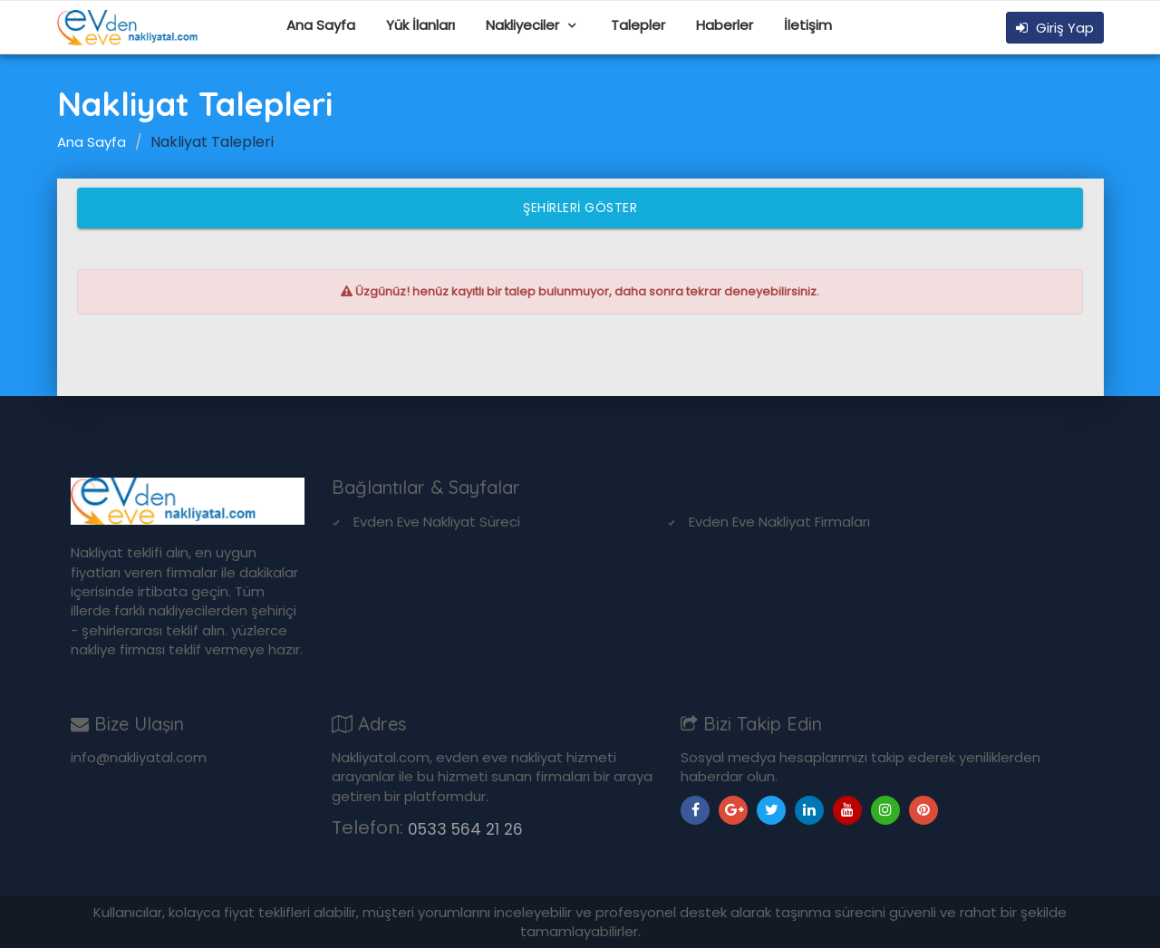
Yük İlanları (420, 24)
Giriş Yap (1055, 27)
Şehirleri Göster (580, 207)
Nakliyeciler (524, 24)
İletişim (808, 24)
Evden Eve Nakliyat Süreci (436, 521)
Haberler (724, 24)
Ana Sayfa (320, 24)
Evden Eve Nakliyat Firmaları (779, 521)
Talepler (638, 24)
